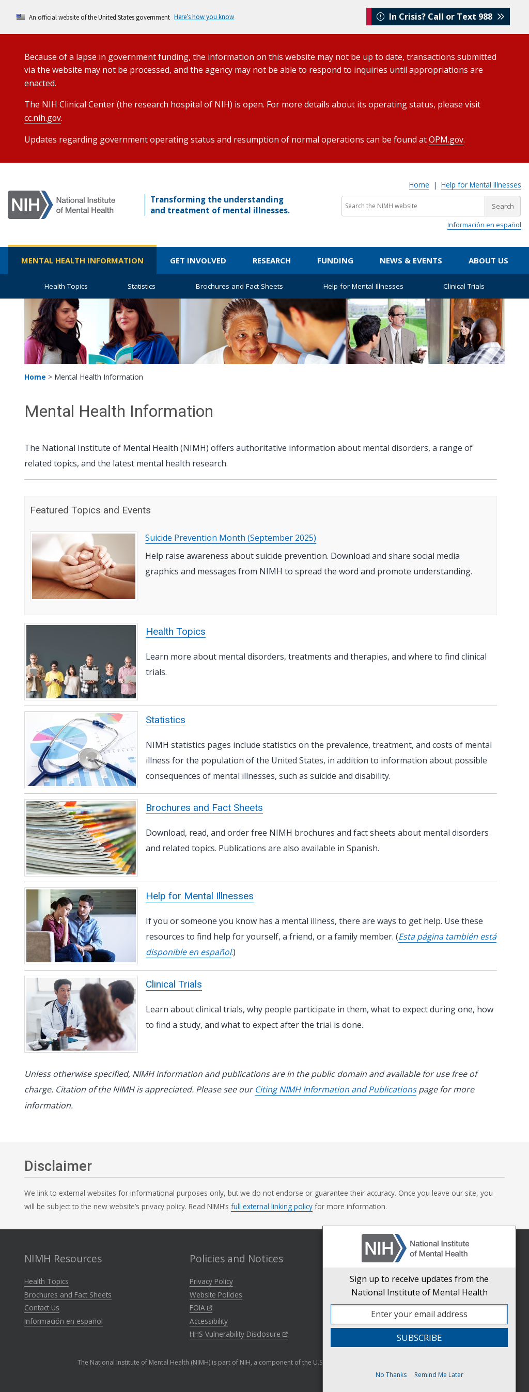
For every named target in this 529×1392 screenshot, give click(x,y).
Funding (335, 260)
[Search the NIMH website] (413, 206)
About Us (488, 260)
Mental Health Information (82, 260)
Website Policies (216, 1295)
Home (419, 185)
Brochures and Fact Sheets (239, 286)
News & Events (411, 260)
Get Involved (198, 260)
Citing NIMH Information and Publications (335, 1089)
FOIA (201, 1307)
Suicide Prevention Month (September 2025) (230, 537)
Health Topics (66, 286)
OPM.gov (446, 139)
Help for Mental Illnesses (481, 185)
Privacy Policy (211, 1281)
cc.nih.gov (42, 117)
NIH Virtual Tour (384, 1295)
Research (272, 260)
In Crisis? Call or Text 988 (441, 16)
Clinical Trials (464, 286)
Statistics (141, 286)
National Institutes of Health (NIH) (412, 1281)
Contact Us (41, 1307)
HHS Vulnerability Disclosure (239, 1334)
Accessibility (209, 1321)
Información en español (484, 224)
